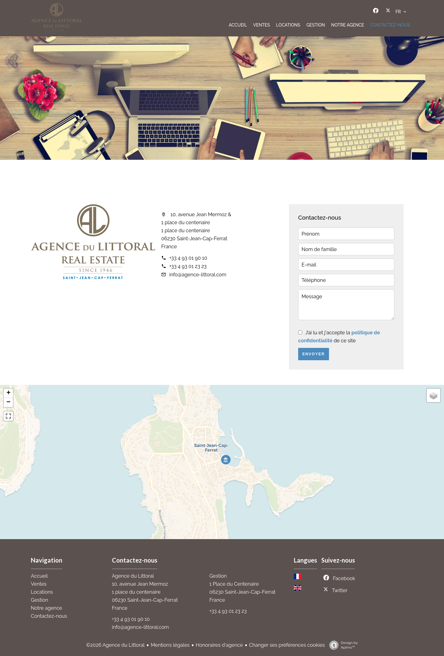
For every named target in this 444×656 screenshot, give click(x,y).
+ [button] (8, 393)
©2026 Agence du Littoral (115, 645)
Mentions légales (170, 645)
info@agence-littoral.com (197, 275)
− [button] (8, 402)
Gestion (218, 576)
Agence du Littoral (133, 576)
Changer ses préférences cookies (287, 645)
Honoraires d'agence (219, 645)
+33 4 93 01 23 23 (188, 266)
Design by (342, 645)
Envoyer (313, 354)
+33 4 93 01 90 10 (188, 258)
